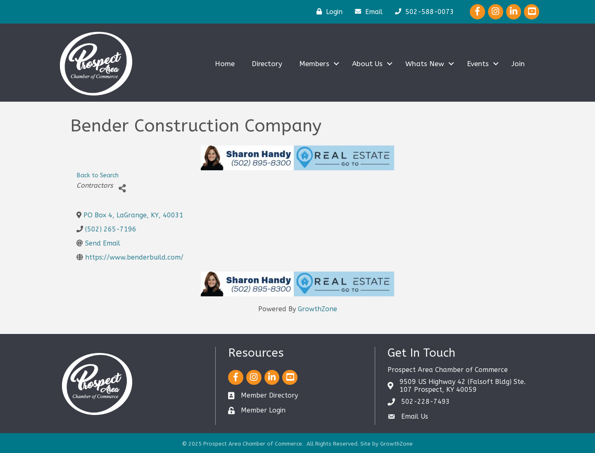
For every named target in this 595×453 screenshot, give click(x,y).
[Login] (327, 11)
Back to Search (97, 175)
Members (314, 64)
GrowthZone (317, 309)
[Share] (122, 188)
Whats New (424, 64)
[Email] (367, 11)
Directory (267, 64)
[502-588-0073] (422, 11)
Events (478, 64)
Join (518, 64)
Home (225, 64)
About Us (367, 64)
